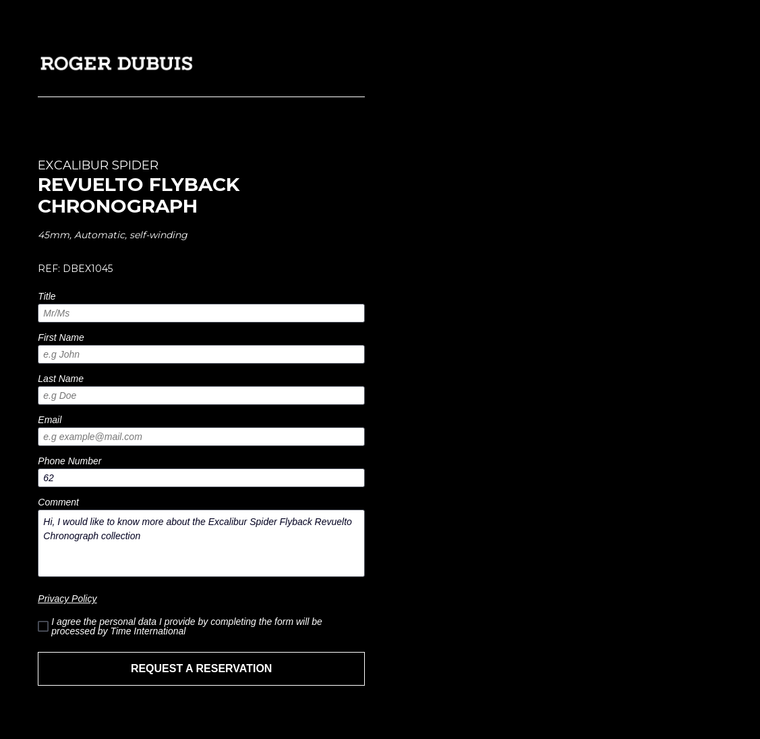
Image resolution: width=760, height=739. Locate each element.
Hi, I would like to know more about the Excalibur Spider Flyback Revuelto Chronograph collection (201, 543)
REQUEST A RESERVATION (201, 668)
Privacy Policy (67, 598)
